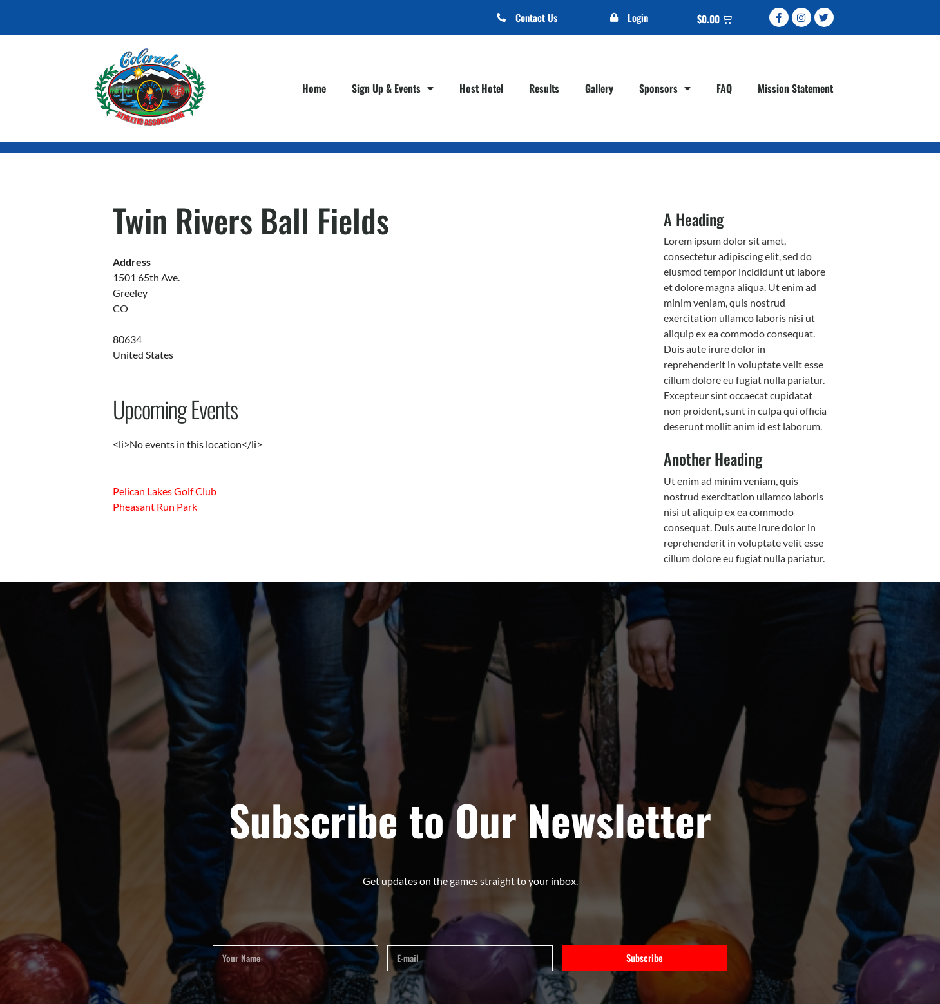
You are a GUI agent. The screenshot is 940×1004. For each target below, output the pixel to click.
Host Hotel (481, 88)
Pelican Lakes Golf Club (164, 491)
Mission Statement (795, 88)
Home (314, 88)
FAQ (724, 88)
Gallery (599, 88)
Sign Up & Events (393, 88)
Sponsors (665, 88)
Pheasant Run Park (155, 506)
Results (544, 88)
